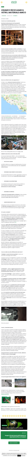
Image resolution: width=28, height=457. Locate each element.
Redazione (4, 15)
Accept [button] (19, 455)
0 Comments (15, 15)
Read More (23, 455)
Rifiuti (3, 6)
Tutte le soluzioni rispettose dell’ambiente (13, 427)
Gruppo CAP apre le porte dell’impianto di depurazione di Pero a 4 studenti (15, 435)
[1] (15, 222)
